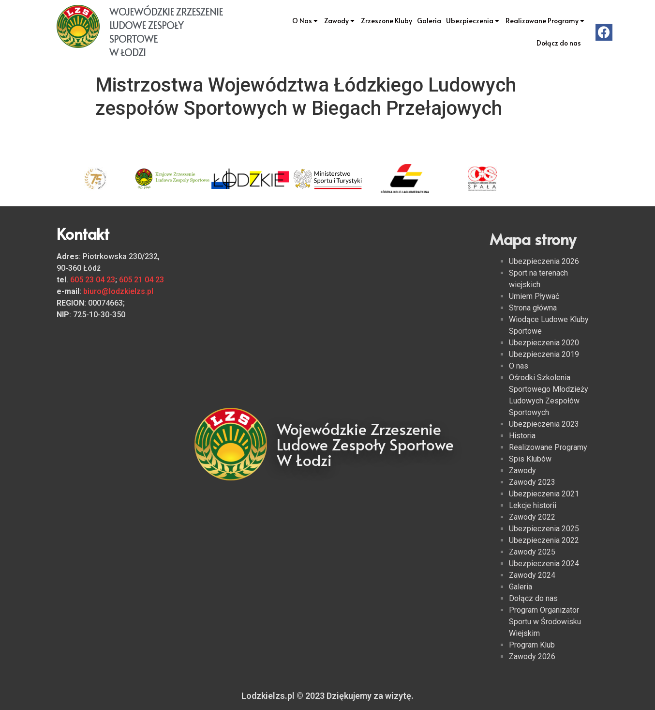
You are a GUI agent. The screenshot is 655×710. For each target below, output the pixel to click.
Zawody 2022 (532, 517)
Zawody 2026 (532, 656)
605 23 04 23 (92, 279)
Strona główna (533, 307)
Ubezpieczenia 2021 (544, 493)
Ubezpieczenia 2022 (544, 540)
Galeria (429, 20)
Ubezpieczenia (473, 21)
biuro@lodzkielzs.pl (118, 291)
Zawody (340, 21)
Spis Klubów (530, 458)
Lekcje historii (532, 505)
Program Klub (532, 644)
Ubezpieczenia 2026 (544, 261)
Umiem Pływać (534, 296)
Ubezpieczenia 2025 (544, 528)
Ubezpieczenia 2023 (544, 424)
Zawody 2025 (532, 551)
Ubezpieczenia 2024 (544, 563)
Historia (522, 435)
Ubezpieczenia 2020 (544, 342)
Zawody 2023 (532, 482)
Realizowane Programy (546, 21)
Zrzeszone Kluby (386, 20)
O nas (518, 365)
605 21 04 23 (141, 279)
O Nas (305, 21)
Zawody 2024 (532, 575)
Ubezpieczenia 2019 (544, 354)
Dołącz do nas (558, 42)
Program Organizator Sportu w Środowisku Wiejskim (545, 621)
